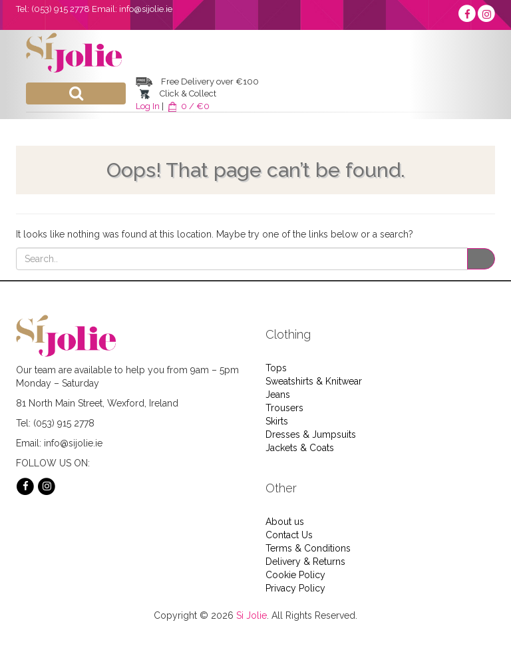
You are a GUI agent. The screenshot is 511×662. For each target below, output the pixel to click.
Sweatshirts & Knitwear (313, 381)
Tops (276, 368)
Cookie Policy (295, 575)
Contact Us (289, 535)
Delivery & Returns (305, 561)
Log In (148, 106)
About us (284, 521)
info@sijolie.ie (145, 9)
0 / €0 (188, 106)
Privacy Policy (295, 588)
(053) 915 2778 (60, 9)
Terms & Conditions (308, 548)
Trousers (284, 408)
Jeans (277, 394)
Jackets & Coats (299, 447)
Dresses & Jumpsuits (310, 434)
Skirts (276, 421)
